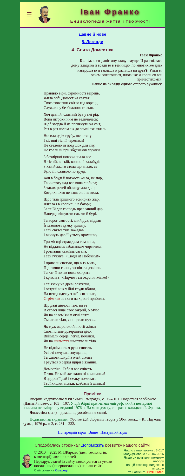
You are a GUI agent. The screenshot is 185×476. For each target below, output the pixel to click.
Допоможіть (92, 445)
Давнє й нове (92, 34)
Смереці (61, 470)
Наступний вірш (113, 432)
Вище (93, 432)
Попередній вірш (72, 432)
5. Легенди (92, 41)
